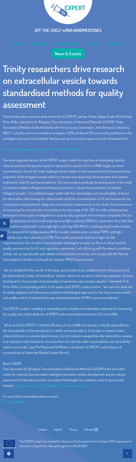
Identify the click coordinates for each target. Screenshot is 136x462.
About (19, 43)
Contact (42, 429)
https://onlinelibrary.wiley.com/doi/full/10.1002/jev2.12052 (41, 149)
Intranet (91, 429)
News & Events (68, 53)
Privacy (73, 429)
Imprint (58, 429)
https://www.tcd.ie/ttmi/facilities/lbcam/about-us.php (50, 385)
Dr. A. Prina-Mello (14, 402)
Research (40, 43)
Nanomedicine (67, 43)
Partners (94, 43)
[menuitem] (19, 43)
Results (115, 43)
